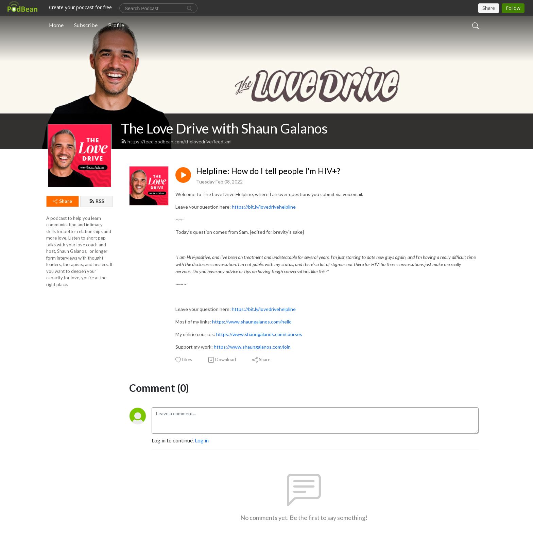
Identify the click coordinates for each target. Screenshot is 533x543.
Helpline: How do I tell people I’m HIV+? (268, 171)
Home (56, 25)
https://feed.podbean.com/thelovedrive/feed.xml (176, 141)
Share (62, 201)
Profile (116, 25)
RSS (96, 201)
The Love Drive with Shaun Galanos (224, 128)
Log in (202, 440)
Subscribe (86, 25)
